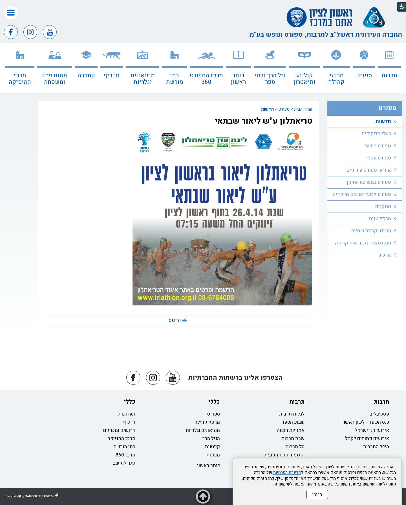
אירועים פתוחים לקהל (367, 438)
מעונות (213, 454)
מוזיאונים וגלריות (143, 78)
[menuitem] (389, 68)
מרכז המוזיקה (121, 438)
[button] (10, 12)
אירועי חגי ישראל (372, 430)
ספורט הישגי (378, 146)
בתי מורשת (174, 78)
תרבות (389, 75)
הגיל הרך (211, 438)
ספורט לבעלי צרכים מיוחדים (361, 194)
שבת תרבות (292, 438)
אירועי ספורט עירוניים (368, 170)
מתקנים (383, 206)
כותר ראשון (238, 78)
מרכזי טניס (380, 218)
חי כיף (111, 75)
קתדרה (86, 75)
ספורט (364, 75)
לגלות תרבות (291, 413)
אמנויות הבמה (290, 430)
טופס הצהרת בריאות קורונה (363, 243)
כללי (214, 402)
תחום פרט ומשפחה (54, 78)
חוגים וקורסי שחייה (371, 231)
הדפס (175, 320)
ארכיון (384, 255)
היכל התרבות (376, 446)
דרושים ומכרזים (119, 430)
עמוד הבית (303, 109)
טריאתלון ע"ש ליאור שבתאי (263, 121)
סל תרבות (294, 446)
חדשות (267, 109)
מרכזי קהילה (336, 78)
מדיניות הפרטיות (287, 472)
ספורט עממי (378, 158)
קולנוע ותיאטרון (304, 78)
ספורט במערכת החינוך (368, 182)
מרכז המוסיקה (20, 78)
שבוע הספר (293, 422)
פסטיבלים (379, 413)
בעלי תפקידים (376, 133)
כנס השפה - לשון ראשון (365, 422)
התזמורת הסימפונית (284, 454)
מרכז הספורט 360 (206, 78)
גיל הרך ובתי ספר (270, 78)
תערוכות (126, 413)
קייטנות (212, 446)
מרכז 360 (125, 454)
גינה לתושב (124, 463)
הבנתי (317, 494)
